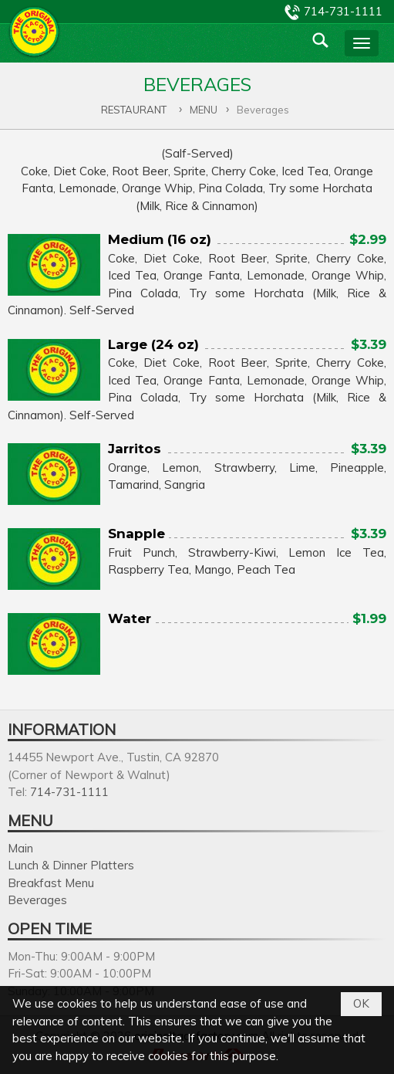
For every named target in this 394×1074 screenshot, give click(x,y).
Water (129, 618)
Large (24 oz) (153, 344)
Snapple (136, 533)
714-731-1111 (343, 11)
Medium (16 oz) (159, 239)
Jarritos (134, 448)
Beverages (37, 900)
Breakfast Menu (51, 883)
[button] (362, 43)
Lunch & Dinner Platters (71, 865)
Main (20, 848)
